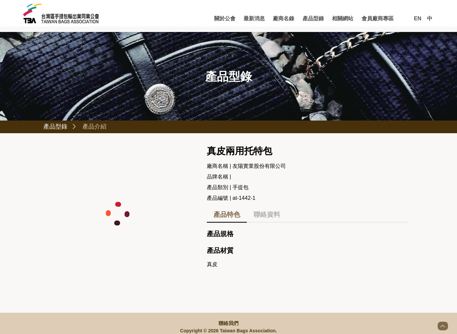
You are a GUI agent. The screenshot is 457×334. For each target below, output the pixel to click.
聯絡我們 (228, 323)
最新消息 (254, 18)
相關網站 (342, 18)
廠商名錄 (283, 18)
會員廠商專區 (378, 18)
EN (417, 18)
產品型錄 (313, 18)
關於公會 (225, 18)
